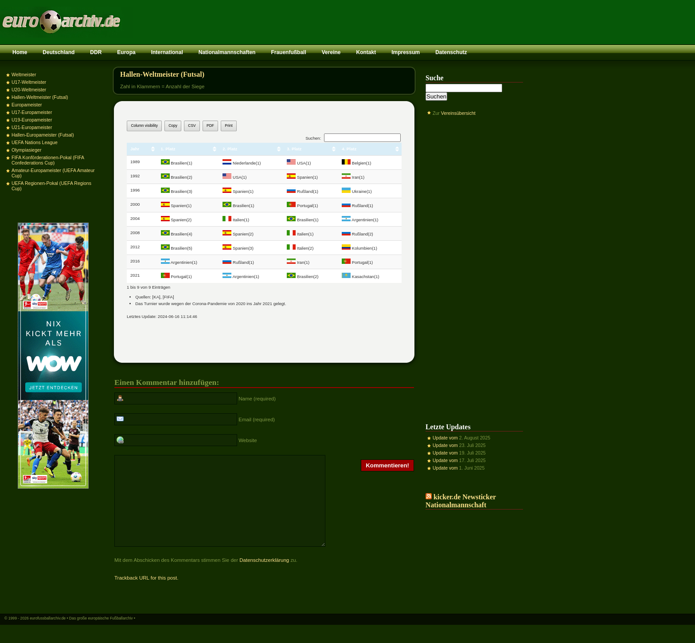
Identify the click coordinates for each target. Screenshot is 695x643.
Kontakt (366, 52)
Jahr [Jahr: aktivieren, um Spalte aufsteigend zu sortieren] (134, 148)
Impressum (405, 52)
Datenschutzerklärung (264, 577)
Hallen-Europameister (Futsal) (43, 134)
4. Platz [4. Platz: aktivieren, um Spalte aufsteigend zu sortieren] (349, 148)
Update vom (445, 437)
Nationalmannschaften (227, 52)
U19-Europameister (32, 119)
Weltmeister (24, 74)
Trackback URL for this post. (146, 595)
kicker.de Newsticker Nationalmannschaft (461, 501)
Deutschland (58, 52)
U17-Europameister (32, 112)
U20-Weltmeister (29, 89)
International (167, 52)
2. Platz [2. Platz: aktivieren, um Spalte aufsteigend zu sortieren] (230, 148)
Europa (126, 52)
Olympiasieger (26, 150)
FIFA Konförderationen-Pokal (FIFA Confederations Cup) (48, 160)
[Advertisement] (474, 263)
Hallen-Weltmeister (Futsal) (40, 97)
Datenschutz (451, 52)
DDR (96, 52)
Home (19, 52)
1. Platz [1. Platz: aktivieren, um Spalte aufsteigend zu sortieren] (168, 148)
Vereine (331, 52)
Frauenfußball (288, 52)
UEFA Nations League (35, 142)
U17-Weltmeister (29, 82)
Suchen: (353, 138)
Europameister (27, 104)
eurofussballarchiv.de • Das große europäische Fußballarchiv (81, 635)
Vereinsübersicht (458, 113)
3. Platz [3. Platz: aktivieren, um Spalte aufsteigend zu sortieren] (294, 148)
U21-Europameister (32, 127)
